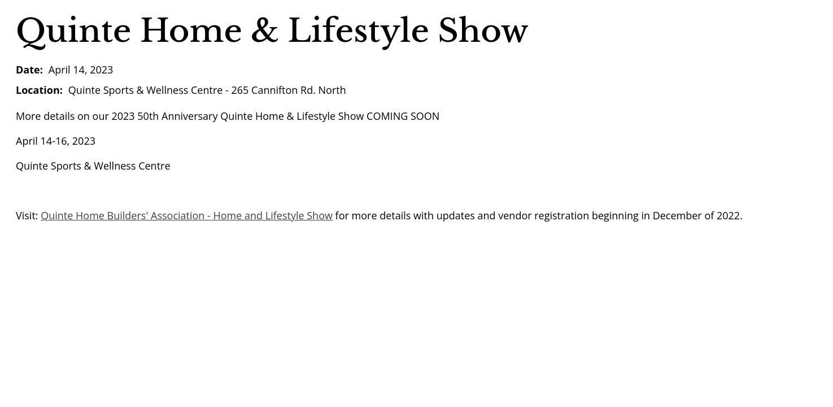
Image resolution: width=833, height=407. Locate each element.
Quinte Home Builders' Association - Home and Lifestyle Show (187, 215)
